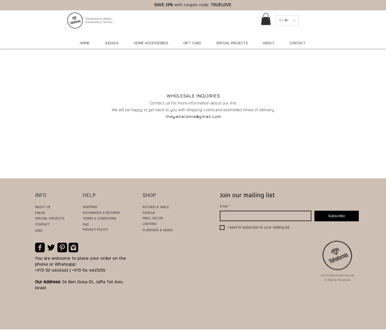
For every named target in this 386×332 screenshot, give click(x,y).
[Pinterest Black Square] (62, 247)
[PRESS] (43, 213)
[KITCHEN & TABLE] (156, 207)
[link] (266, 19)
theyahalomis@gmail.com (193, 116)
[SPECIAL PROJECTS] (55, 218)
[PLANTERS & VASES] (158, 230)
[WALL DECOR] (164, 218)
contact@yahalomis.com (337, 275)
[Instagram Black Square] (73, 247)
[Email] (264, 216)
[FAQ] (98, 224)
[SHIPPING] (92, 207)
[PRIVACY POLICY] (98, 229)
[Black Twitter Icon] (51, 247)
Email (225, 206)
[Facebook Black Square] (40, 247)
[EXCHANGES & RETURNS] (101, 213)
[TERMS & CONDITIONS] (103, 218)
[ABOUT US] (43, 207)
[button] (287, 20)
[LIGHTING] (151, 224)
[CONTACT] (43, 224)
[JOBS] (43, 231)
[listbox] (287, 20)
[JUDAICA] (149, 213)
